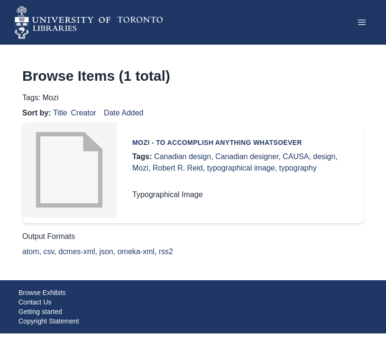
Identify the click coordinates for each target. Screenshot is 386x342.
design (324, 156)
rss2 (166, 251)
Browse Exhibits (42, 292)
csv (48, 251)
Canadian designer (246, 156)
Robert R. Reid (178, 168)
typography (297, 168)
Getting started (40, 311)
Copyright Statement (48, 321)
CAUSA (296, 156)
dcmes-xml (76, 251)
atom (30, 251)
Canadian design (182, 156)
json (106, 251)
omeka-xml (136, 251)
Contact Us (34, 302)
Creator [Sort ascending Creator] (83, 113)
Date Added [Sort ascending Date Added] (124, 113)
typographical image (241, 168)
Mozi (140, 168)
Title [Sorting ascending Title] (60, 113)
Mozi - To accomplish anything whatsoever (217, 142)
